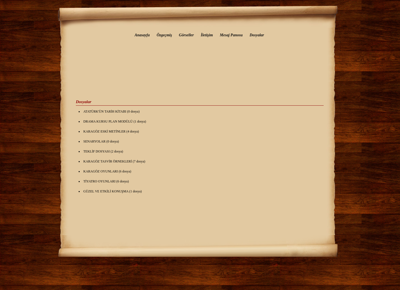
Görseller (186, 35)
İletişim (207, 35)
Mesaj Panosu (231, 35)
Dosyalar (256, 35)
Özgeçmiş (164, 35)
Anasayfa (141, 35)
